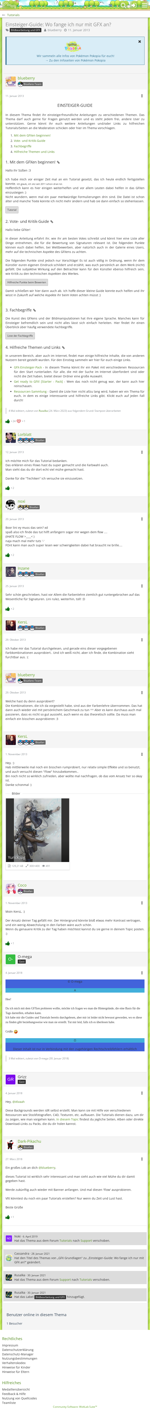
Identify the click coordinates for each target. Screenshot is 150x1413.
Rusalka (43, 411)
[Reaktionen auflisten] (15, 420)
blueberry (55, 30)
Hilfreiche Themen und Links (34, 152)
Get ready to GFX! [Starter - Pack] (38, 381)
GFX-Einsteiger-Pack (28, 367)
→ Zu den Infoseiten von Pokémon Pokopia (75, 60)
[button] (144, 5)
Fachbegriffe (22, 146)
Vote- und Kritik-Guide (29, 141)
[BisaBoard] (9, 5)
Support (86, 1241)
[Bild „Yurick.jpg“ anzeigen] (37, 834)
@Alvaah (18, 1102)
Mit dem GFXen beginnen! (32, 135)
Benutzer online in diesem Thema (36, 1314)
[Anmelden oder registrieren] (134, 5)
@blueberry (47, 1168)
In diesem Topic (67, 1119)
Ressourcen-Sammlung (30, 391)
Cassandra (21, 1253)
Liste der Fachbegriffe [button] (20, 336)
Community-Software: (75, 1407)
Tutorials (65, 1241)
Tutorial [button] (11, 210)
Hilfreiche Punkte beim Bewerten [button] (26, 282)
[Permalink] (58, 162)
